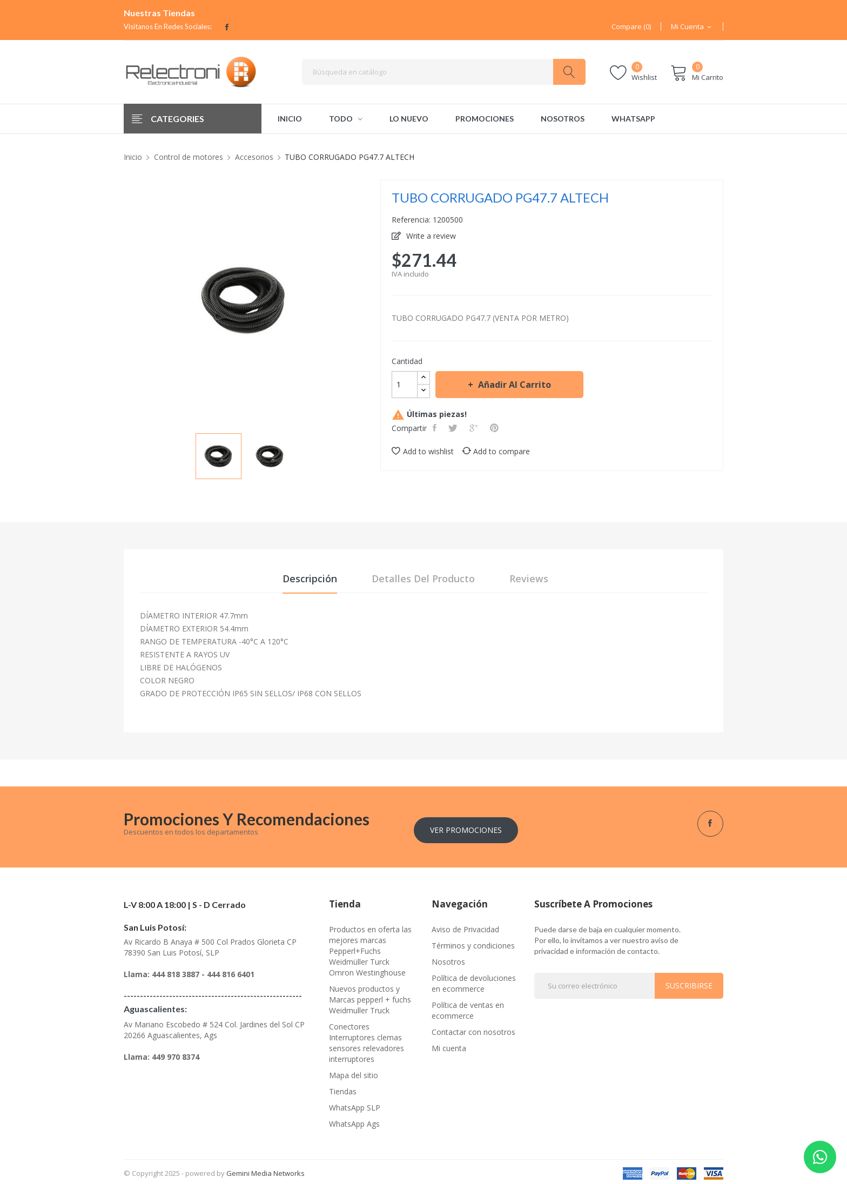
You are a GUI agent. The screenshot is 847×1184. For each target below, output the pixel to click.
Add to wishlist (423, 451)
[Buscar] (444, 72)
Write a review (430, 236)
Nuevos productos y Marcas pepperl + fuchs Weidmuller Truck (370, 996)
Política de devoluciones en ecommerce (474, 979)
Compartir (435, 427)
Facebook (227, 27)
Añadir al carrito (513, 385)
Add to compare (496, 451)
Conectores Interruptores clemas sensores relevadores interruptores (366, 1039)
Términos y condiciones (473, 942)
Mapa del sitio (353, 1071)
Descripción (310, 580)
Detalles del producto (423, 580)
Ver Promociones (466, 826)
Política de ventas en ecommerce (468, 1006)
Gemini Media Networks (265, 1169)
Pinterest (495, 427)
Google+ (475, 427)
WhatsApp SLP (354, 1104)
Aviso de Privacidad (465, 925)
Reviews (528, 580)
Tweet (454, 427)
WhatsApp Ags (354, 1120)
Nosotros (448, 958)
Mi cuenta (449, 1044)
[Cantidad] (405, 384)
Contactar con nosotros (473, 1028)
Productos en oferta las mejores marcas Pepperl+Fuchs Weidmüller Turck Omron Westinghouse (370, 947)
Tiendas (343, 1087)
